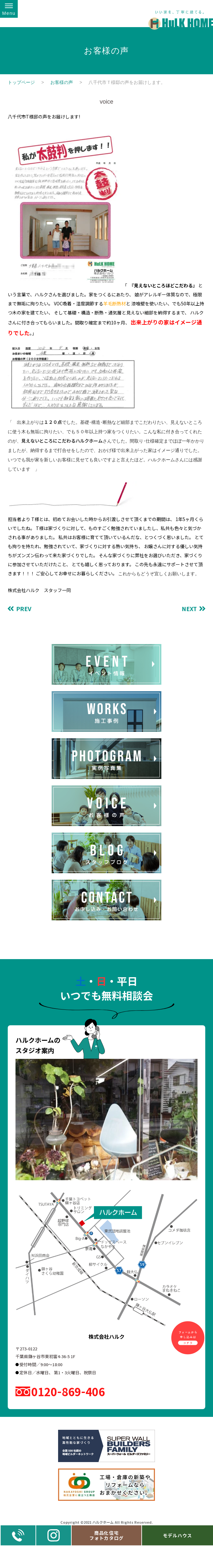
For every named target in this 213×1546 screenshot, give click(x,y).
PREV (23, 608)
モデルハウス (177, 1535)
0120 (68, 1391)
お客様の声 (61, 82)
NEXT (189, 608)
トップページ (21, 82)
